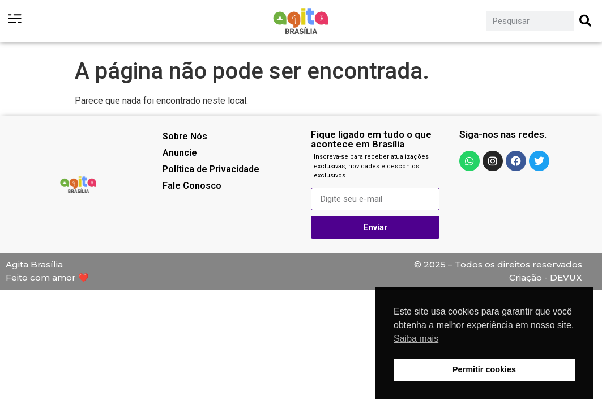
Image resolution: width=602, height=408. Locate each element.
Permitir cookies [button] (484, 369)
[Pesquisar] (585, 21)
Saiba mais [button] (416, 338)
